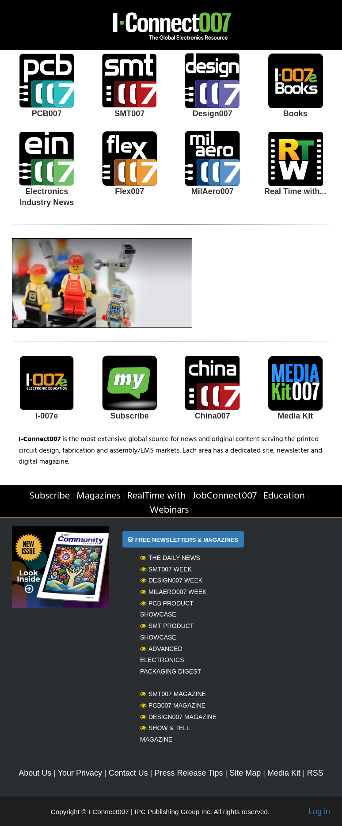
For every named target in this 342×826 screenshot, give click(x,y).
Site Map (245, 773)
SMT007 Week (166, 569)
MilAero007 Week (173, 591)
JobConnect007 (224, 496)
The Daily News (170, 557)
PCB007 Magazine (172, 705)
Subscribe (129, 415)
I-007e (46, 415)
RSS (315, 773)
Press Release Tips (188, 773)
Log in (319, 811)
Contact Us (128, 773)
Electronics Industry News (46, 197)
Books (295, 113)
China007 (212, 415)
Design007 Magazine (178, 716)
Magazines (98, 496)
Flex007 (129, 191)
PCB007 (47, 113)
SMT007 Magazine (173, 693)
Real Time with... (295, 191)
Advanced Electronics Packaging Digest (170, 660)
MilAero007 (212, 191)
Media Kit (295, 415)
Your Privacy (80, 773)
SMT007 (129, 113)
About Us (35, 773)
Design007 (212, 113)
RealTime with (156, 496)
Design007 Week (171, 580)
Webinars (169, 510)
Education (284, 496)
